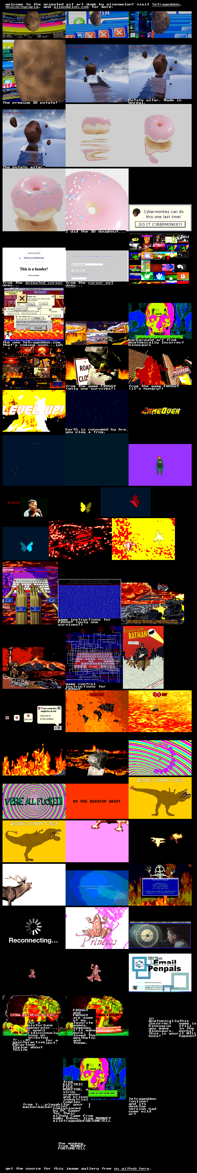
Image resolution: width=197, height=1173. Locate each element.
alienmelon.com (71, 7)
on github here (131, 1168)
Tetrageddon (166, 4)
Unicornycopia (22, 7)
